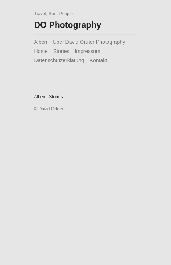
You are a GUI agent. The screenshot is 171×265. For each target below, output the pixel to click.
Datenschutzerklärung (59, 60)
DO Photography (67, 25)
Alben (40, 42)
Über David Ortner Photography (89, 42)
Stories (61, 51)
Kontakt (98, 60)
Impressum (87, 51)
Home (41, 51)
